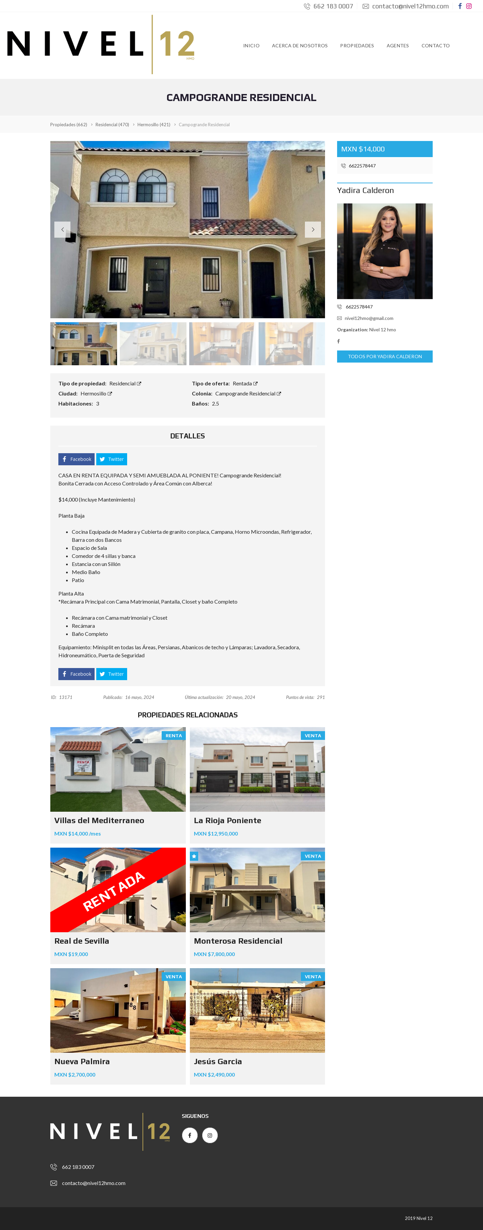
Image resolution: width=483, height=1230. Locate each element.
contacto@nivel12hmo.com (406, 6)
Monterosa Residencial (238, 940)
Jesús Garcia (218, 1061)
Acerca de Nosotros (300, 45)
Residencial (125, 383)
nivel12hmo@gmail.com (365, 318)
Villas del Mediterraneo (99, 820)
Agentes (398, 45)
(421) (154, 124)
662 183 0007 (328, 6)
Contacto (436, 45)
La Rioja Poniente (227, 820)
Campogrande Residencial (248, 393)
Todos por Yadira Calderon (385, 356)
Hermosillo (96, 393)
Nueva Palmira (82, 1061)
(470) (112, 124)
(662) (68, 124)
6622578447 (358, 166)
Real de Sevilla (81, 940)
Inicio (251, 45)
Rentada (245, 383)
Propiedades (357, 45)
